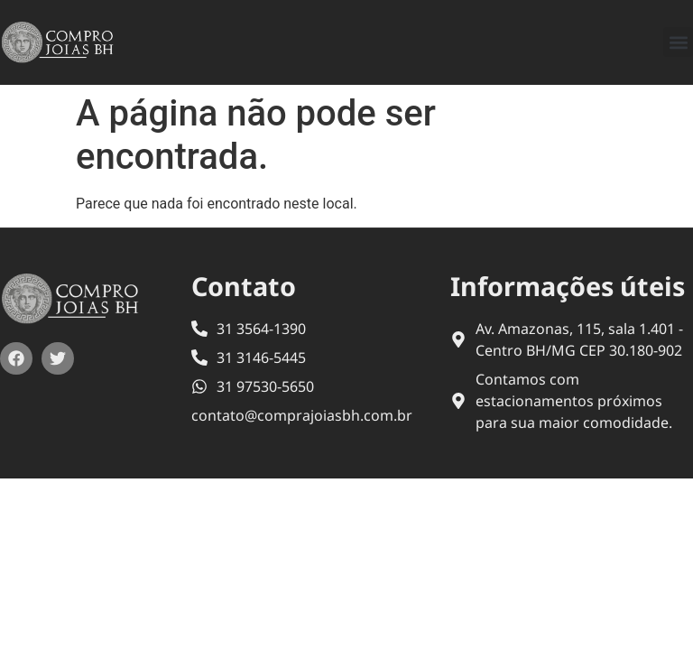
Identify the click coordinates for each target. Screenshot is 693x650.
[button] (678, 42)
